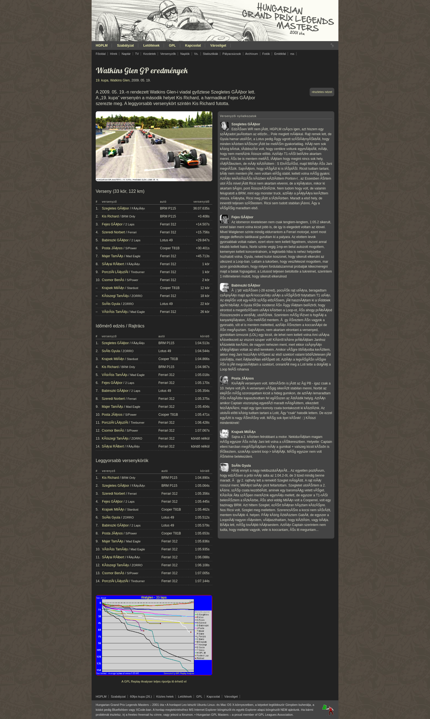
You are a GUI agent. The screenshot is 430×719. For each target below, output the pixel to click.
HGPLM (102, 45)
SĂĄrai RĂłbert (113, 264)
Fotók (266, 53)
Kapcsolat (193, 45)
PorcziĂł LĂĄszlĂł (115, 272)
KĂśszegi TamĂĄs (115, 296)
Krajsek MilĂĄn (113, 288)
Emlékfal (280, 53)
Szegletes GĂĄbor (115, 208)
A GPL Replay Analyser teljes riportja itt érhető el (153, 681)
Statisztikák (210, 53)
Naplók (184, 53)
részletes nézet (322, 92)
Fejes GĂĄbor (112, 224)
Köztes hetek (165, 696)
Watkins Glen (120, 80)
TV (137, 53)
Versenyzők (168, 53)
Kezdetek (149, 53)
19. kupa (102, 80)
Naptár (126, 53)
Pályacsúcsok (231, 53)
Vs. (196, 53)
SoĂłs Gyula (111, 304)
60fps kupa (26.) (141, 696)
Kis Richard (110, 216)
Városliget (218, 45)
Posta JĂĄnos (112, 248)
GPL (172, 45)
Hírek (113, 53)
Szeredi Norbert (113, 232)
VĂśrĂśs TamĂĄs (115, 312)
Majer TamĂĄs (112, 256)
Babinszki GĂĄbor (115, 240)
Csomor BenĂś (113, 280)
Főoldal (101, 53)
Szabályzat (125, 45)
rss (292, 53)
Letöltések (151, 45)
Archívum (251, 53)
